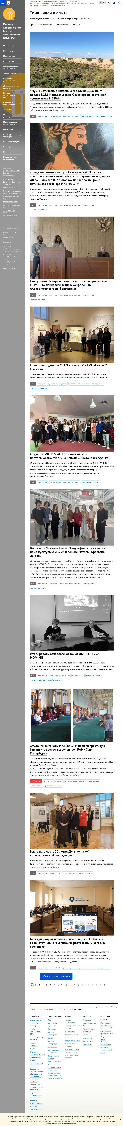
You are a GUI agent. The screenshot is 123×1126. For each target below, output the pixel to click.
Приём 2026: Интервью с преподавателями (72, 18)
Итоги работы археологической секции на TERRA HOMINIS (64, 655)
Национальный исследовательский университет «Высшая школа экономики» (58, 1007)
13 (77, 985)
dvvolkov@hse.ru (9, 175)
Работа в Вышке (35, 1109)
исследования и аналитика (69, 116)
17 (93, 985)
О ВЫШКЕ (34, 1016)
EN (104, 2)
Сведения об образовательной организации (36, 1087)
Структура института (7, 135)
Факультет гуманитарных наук (98, 1007)
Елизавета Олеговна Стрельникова (11, 197)
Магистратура (9, 56)
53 (36, 988)
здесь (32, 1119)
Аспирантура (8, 61)
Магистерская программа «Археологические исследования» (46, 680)
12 (73, 985)
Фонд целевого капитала (36, 1058)
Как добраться (9, 268)
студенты (53, 116)
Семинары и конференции (9, 103)
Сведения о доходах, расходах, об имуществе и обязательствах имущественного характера (36, 1075)
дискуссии (53, 205)
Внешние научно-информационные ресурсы (71, 1055)
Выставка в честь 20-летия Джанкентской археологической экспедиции (60, 853)
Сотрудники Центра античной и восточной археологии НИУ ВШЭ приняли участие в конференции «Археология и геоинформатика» (68, 285)
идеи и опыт (42, 116)
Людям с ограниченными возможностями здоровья (36, 1096)
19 (101, 985)
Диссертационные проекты (11, 87)
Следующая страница (56, 976)
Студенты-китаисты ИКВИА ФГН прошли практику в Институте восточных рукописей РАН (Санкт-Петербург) (67, 749)
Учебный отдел (9, 73)
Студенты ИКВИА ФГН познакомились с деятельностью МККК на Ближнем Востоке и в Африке (69, 456)
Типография (87, 1035)
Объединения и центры (10, 116)
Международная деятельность (10, 123)
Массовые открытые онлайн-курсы (107, 1050)
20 (105, 985)
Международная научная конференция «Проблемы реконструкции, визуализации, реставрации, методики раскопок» (68, 943)
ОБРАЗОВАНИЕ (54, 1016)
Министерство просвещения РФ (106, 1032)
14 (81, 985)
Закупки (32, 1048)
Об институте (9, 46)
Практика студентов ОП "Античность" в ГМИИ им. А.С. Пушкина (69, 367)
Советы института (11, 141)
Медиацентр (87, 1038)
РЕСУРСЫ (87, 1016)
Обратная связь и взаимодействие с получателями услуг (55, 1075)
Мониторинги (70, 1031)
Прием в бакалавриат (52, 1033)
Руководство (8, 129)
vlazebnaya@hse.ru (10, 187)
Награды (76, 24)
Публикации (8, 152)
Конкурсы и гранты (72, 1049)
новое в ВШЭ (55, 873)
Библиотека (87, 1020)
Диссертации (62, 24)
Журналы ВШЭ (88, 1041)
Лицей (50, 1020)
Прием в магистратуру (52, 1042)
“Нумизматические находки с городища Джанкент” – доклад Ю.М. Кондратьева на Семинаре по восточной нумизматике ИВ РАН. (68, 94)
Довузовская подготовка (52, 1024)
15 (85, 985)
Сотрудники (8, 147)
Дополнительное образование (54, 1051)
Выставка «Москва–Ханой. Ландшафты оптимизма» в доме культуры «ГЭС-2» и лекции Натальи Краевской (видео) (68, 552)
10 (65, 985)
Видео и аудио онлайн (39, 18)
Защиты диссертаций (72, 1040)
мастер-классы (37, 786)
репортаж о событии (104, 116)
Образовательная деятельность (10, 67)
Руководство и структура (35, 1024)
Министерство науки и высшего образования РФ (106, 1025)
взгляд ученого (87, 116)
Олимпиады (52, 1029)
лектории (41, 384)
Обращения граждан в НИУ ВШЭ (37, 1053)
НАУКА (68, 1016)
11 (69, 985)
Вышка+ (50, 1038)
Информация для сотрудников (10, 158)
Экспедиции (8, 109)
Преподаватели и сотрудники (36, 1038)
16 (89, 985)
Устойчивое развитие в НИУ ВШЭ (35, 1031)
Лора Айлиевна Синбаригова (9, 211)
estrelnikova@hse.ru (10, 201)
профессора (67, 968)
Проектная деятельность (9, 79)
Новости (62, 1009)
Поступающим (9, 51)
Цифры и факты (35, 1020)
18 (97, 985)
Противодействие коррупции (36, 1064)
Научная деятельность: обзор (9, 95)
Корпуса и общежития (34, 1044)
